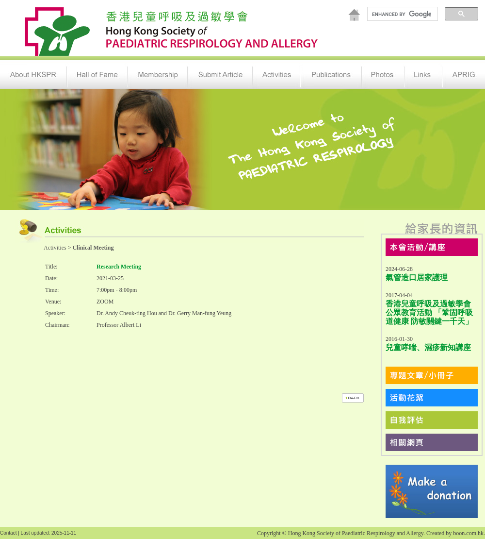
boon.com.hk (468, 533)
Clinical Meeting (92, 247)
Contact (8, 533)
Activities (55, 247)
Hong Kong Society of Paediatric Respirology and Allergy (355, 533)
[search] (401, 14)
